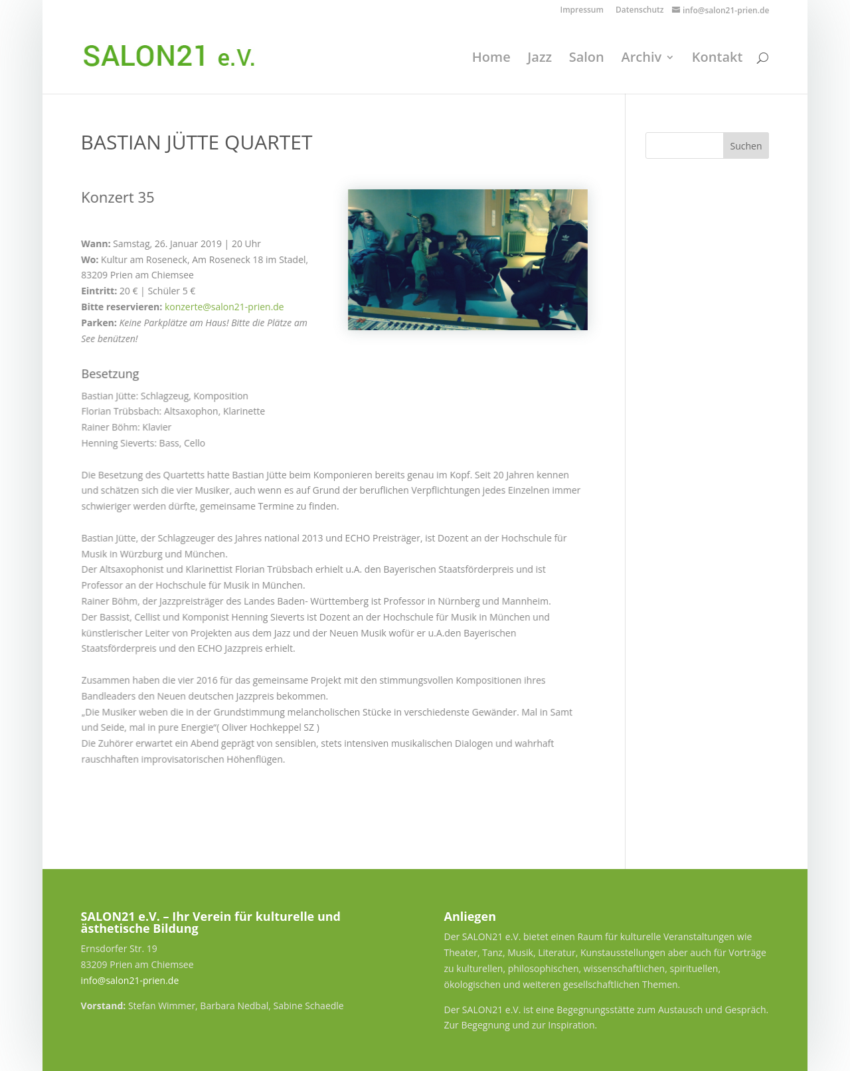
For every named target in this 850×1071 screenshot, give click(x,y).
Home (491, 59)
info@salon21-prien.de (130, 980)
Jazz (539, 59)
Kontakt (717, 59)
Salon (586, 59)
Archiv (641, 59)
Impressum (581, 10)
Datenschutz (640, 10)
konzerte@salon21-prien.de (224, 306)
